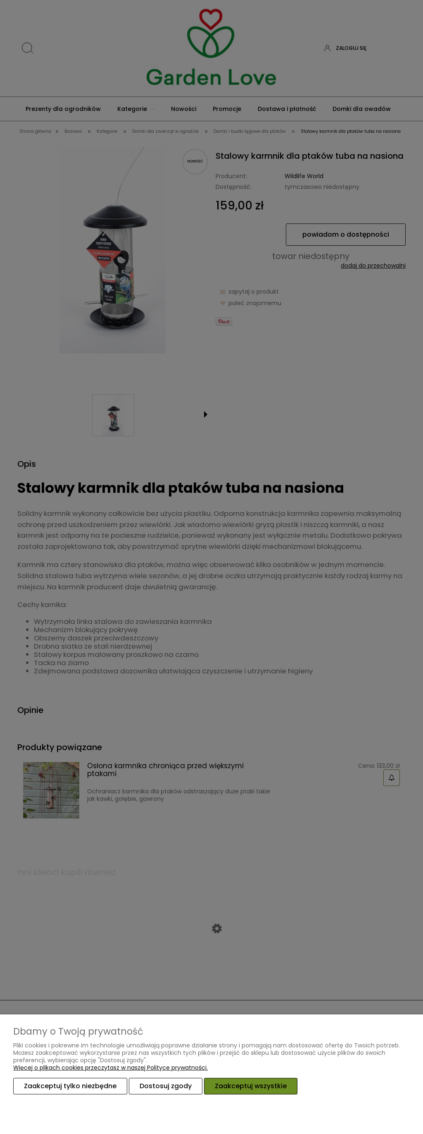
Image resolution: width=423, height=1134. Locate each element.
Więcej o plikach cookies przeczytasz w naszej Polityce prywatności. (110, 1067)
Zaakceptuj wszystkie (251, 1086)
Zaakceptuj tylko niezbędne (70, 1086)
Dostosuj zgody (166, 1086)
